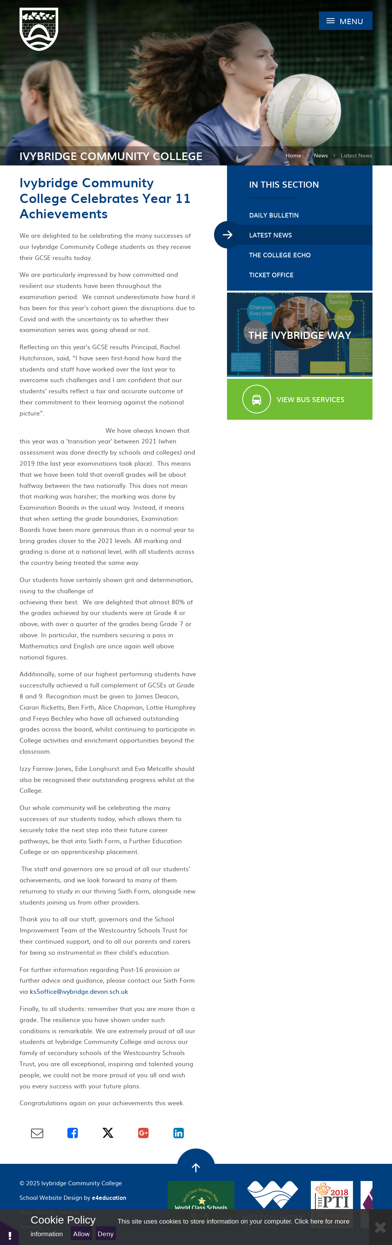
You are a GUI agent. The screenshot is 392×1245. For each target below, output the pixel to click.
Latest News (356, 155)
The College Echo (280, 254)
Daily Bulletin (274, 214)
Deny (106, 1233)
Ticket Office (271, 274)
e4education (109, 1197)
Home (293, 155)
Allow (81, 1233)
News (321, 155)
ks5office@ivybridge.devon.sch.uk (79, 991)
